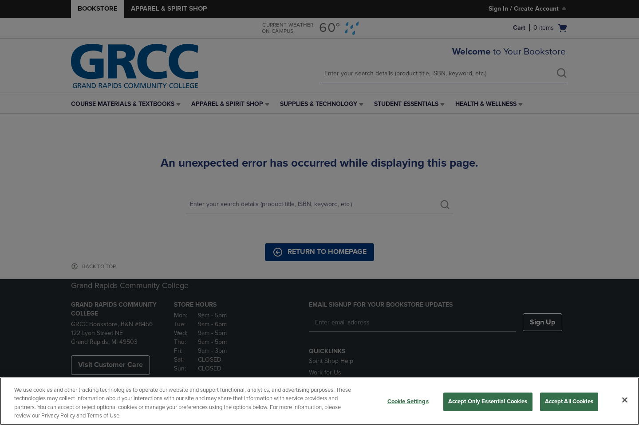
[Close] (625, 399)
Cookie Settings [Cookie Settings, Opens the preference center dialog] (408, 401)
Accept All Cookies (569, 401)
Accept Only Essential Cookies (488, 401)
